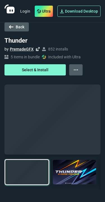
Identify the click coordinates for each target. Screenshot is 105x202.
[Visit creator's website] (38, 49)
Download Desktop (79, 11)
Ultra (44, 11)
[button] (26, 172)
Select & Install (35, 70)
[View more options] (76, 69)
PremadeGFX (22, 49)
